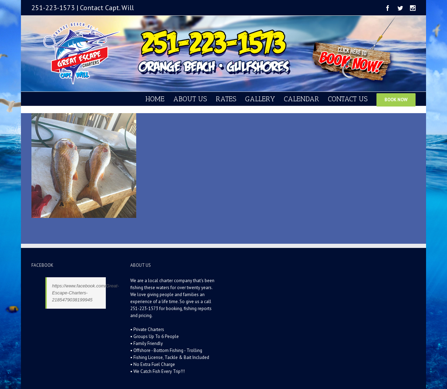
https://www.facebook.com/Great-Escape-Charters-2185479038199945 (85, 292)
